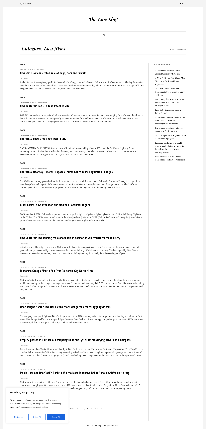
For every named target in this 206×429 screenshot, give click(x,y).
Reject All (37, 417)
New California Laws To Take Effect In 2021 (45, 106)
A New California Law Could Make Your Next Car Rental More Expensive (170, 81)
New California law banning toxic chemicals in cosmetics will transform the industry (70, 237)
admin (24, 78)
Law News (40, 69)
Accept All (56, 417)
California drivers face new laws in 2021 (44, 139)
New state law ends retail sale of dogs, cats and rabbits (53, 73)
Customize (18, 417)
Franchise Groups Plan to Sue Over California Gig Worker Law (56, 270)
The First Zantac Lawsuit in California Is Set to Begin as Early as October (170, 92)
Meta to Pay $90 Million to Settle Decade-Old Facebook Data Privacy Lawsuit (169, 102)
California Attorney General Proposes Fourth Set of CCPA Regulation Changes (66, 172)
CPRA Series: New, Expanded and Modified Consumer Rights (55, 204)
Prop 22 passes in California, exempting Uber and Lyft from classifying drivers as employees (75, 339)
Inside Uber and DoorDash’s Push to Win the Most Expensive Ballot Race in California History (74, 372)
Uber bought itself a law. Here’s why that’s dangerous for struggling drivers (65, 306)
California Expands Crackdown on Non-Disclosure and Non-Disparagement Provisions (170, 120)
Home (172, 49)
